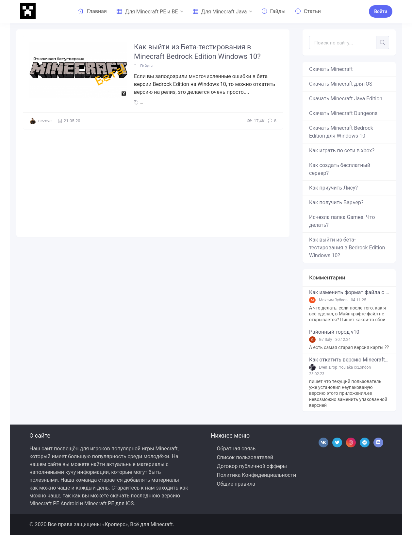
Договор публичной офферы (252, 466)
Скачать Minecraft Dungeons (343, 113)
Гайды (274, 11)
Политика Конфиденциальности (256, 475)
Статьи (308, 11)
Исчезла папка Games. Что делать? (342, 221)
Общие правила (236, 484)
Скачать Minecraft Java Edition (345, 98)
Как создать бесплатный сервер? (339, 169)
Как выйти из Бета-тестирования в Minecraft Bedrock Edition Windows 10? (197, 51)
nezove (45, 120)
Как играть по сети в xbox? (341, 150)
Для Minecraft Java (220, 11)
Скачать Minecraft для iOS (340, 84)
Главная (92, 11)
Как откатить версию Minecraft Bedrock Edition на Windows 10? (349, 359)
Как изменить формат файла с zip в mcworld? (349, 292)
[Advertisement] (153, 181)
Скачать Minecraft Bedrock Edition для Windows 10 (341, 132)
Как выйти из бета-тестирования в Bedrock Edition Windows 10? (347, 248)
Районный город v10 (334, 332)
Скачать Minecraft (331, 69)
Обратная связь (236, 448)
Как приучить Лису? (333, 188)
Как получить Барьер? (336, 202)
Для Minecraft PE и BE (147, 11)
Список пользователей (245, 457)
